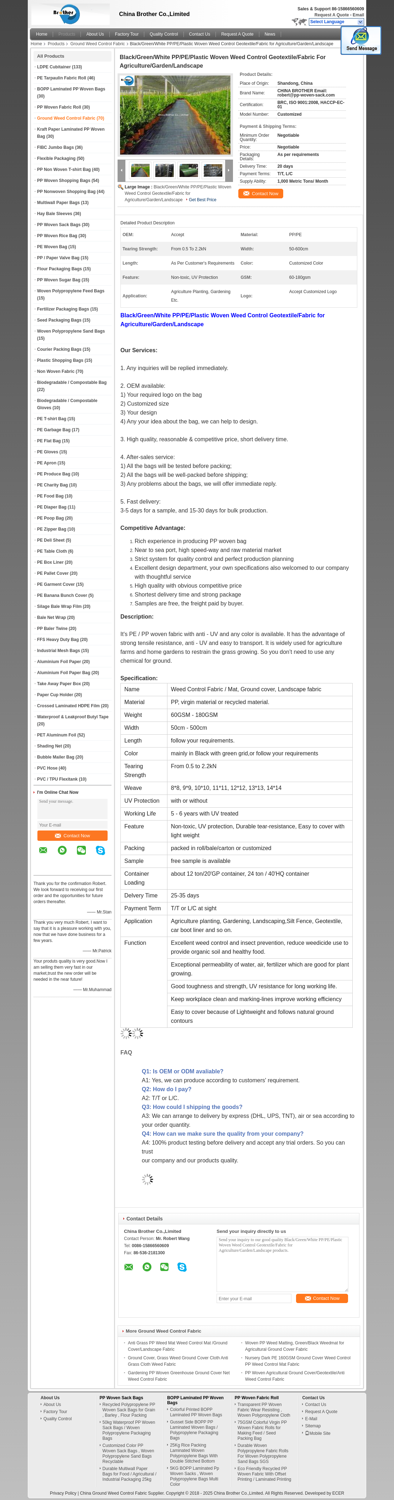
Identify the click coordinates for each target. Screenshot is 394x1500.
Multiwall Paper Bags (58, 202)
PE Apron (46, 462)
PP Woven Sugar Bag (59, 279)
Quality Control (164, 34)
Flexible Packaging (56, 158)
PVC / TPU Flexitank (57, 779)
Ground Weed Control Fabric (97, 43)
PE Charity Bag (52, 485)
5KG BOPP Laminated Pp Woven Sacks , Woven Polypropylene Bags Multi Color (194, 1476)
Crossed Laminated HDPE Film (68, 705)
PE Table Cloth (52, 551)
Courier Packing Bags (59, 349)
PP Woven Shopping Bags (63, 180)
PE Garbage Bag (54, 429)
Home (41, 34)
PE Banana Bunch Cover (62, 595)
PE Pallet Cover (53, 573)
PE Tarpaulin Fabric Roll (61, 77)
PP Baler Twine (52, 628)
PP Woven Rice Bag (57, 235)
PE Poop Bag (50, 518)
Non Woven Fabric (55, 371)
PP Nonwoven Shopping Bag (66, 191)
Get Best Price (202, 199)
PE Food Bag (50, 496)
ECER (338, 1493)
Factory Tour (127, 34)
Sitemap (313, 1425)
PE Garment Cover (56, 584)
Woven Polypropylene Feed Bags (70, 290)
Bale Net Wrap (51, 617)
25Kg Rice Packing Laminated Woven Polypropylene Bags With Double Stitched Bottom (194, 1453)
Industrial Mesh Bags (58, 650)
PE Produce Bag (53, 474)
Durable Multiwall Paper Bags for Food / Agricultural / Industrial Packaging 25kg (129, 1474)
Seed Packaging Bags (59, 320)
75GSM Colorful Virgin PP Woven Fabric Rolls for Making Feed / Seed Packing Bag (262, 1430)
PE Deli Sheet (50, 540)
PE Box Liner (50, 562)
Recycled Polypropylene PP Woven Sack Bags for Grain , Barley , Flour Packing (129, 1410)
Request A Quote (332, 14)
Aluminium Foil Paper (59, 661)
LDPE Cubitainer (54, 66)
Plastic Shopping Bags (60, 360)
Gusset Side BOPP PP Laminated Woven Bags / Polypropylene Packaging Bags (194, 1430)
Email (358, 14)
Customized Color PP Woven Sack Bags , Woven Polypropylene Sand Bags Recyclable (128, 1453)
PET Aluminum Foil (56, 735)
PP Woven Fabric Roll (59, 107)
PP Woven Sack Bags (59, 224)
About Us (95, 34)
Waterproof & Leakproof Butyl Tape (73, 716)
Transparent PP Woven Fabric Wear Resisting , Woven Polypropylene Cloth (264, 1410)
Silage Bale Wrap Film (59, 606)
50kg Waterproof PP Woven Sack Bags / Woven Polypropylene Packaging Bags (129, 1430)
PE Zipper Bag (51, 529)
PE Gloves (47, 451)
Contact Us (199, 34)
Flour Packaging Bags (59, 268)
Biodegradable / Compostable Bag (72, 382)
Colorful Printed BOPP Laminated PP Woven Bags (196, 1412)
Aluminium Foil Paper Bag (63, 672)
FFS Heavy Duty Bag (58, 639)
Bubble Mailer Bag (55, 757)
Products (66, 34)
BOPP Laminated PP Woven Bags (71, 89)
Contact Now (72, 835)
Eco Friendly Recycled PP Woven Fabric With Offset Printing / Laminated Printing (264, 1474)
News (270, 34)
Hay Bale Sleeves (54, 213)
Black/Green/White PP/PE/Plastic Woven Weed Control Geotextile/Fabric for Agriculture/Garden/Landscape (178, 193)
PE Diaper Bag (52, 507)
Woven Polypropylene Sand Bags (71, 331)
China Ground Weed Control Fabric (113, 1493)
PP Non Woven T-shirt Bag (64, 169)
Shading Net (49, 746)
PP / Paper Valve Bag (58, 257)
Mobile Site (317, 1433)
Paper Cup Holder (55, 694)
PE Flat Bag (49, 440)
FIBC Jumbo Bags (55, 147)
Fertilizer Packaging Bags (63, 309)
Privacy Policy (63, 1493)
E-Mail (311, 1418)
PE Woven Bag (52, 246)
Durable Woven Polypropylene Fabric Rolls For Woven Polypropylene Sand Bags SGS (263, 1453)
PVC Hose (47, 768)
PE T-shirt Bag (51, 418)
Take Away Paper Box (59, 683)
